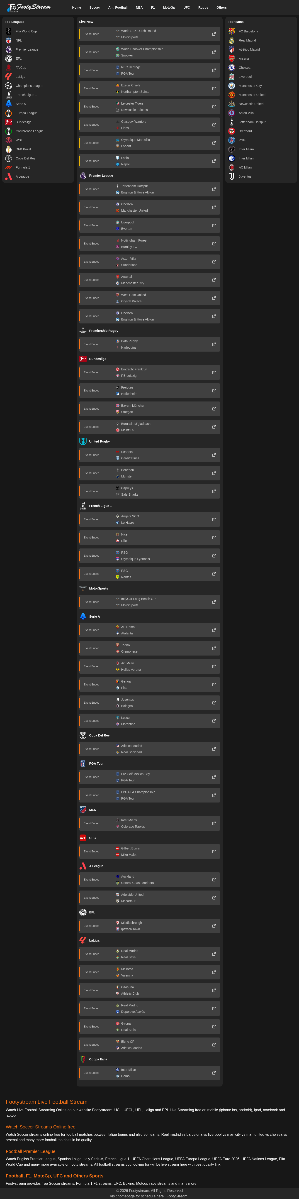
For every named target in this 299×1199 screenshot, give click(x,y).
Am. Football (118, 7)
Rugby (203, 7)
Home (76, 7)
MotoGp (169, 7)
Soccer (94, 7)
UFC (186, 7)
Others (221, 7)
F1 (153, 7)
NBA (139, 7)
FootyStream (177, 1196)
